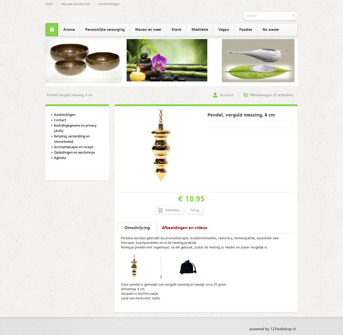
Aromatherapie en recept (73, 147)
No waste (270, 30)
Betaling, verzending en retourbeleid (72, 139)
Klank (176, 30)
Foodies (245, 30)
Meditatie (200, 30)
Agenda (60, 158)
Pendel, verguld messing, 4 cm (69, 95)
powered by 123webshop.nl (273, 329)
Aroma (69, 30)
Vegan (223, 30)
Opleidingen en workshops (74, 152)
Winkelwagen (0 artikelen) (271, 95)
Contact (60, 120)
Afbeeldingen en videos (184, 228)
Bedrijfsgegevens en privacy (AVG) (75, 128)
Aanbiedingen (109, 4)
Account (226, 95)
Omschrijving (137, 228)
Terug (194, 210)
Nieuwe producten (75, 4)
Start (49, 4)
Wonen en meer (148, 30)
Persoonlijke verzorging (105, 30)
